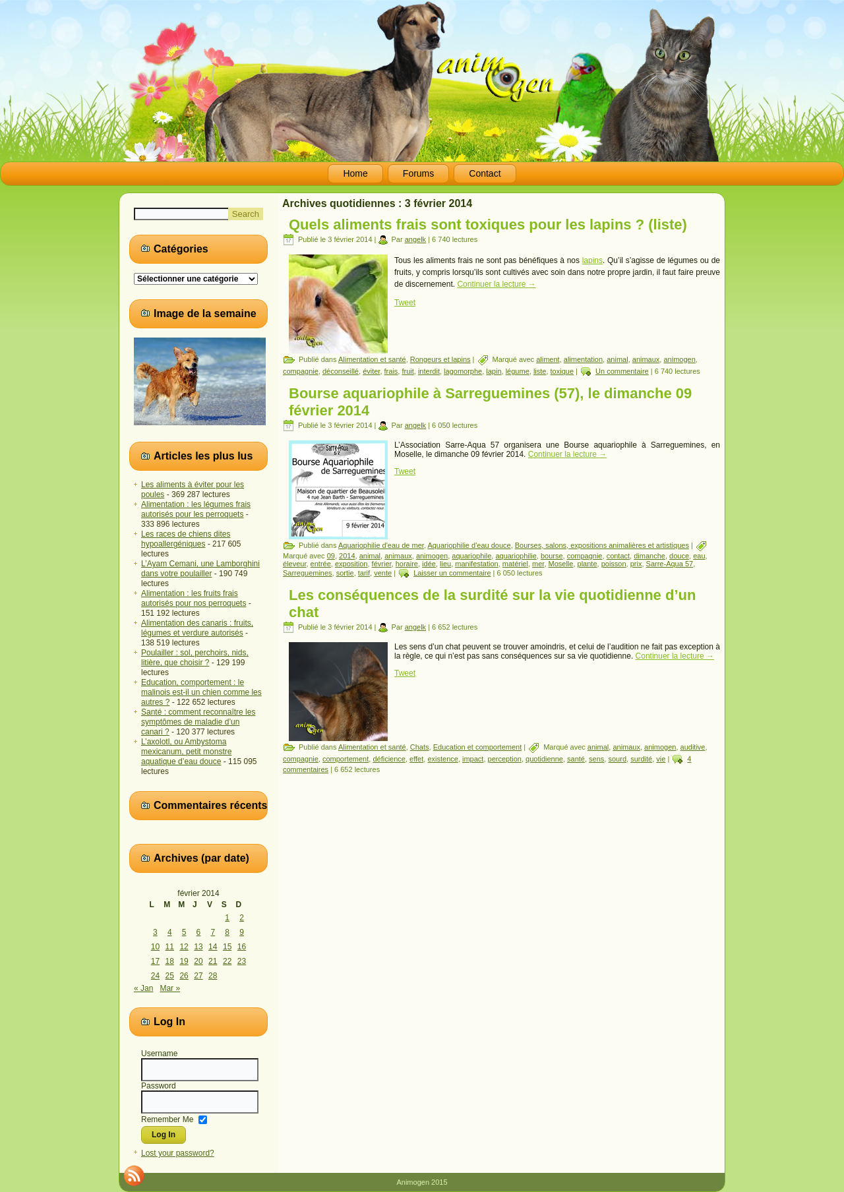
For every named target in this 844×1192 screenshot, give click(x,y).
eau (699, 556)
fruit (407, 371)
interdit (429, 371)
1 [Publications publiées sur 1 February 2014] (227, 917)
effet (416, 759)
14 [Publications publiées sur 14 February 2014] (212, 946)
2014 (347, 556)
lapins (592, 260)
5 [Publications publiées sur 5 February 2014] (184, 932)
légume (517, 371)
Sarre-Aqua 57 (670, 564)
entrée (321, 564)
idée (429, 564)
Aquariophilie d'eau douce (468, 545)
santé (576, 759)
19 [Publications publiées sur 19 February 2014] (183, 961)
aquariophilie (515, 556)
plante (587, 564)
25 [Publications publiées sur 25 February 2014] (170, 975)
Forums (418, 173)
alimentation (583, 359)
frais (391, 371)
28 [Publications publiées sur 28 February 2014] (212, 975)
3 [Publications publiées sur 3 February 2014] (155, 932)
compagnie (300, 371)
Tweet (404, 302)
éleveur (294, 564)
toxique (562, 371)
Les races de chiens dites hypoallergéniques (185, 539)
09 (331, 556)
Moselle (561, 564)
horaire (407, 564)
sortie (345, 573)
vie (660, 759)
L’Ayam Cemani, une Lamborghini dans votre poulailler (200, 568)
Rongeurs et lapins (440, 359)
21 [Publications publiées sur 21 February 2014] (212, 961)
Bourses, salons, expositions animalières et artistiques (602, 545)
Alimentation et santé (372, 359)
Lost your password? (177, 1153)
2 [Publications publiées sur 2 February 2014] (241, 917)
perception (505, 759)
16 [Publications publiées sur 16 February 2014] (241, 946)
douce (679, 556)
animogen (679, 359)
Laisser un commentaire (452, 573)
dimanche (649, 556)
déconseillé (340, 371)
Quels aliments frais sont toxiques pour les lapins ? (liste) (488, 224)
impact (472, 759)
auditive (693, 747)
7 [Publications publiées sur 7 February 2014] (212, 932)
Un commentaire (622, 371)
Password (158, 1085)
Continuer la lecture (496, 284)
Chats (419, 747)
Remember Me (167, 1118)
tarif (364, 573)
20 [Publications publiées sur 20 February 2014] (198, 961)
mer (538, 564)
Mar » (170, 988)
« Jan (143, 988)
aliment (547, 359)
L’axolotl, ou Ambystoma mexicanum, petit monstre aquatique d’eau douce (186, 751)
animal (617, 359)
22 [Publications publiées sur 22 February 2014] (227, 961)
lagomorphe (463, 371)
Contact (484, 173)
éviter (371, 371)
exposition (351, 564)
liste (540, 371)
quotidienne (544, 759)
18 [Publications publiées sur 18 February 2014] (170, 961)
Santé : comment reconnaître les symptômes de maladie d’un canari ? (198, 721)
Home (355, 173)
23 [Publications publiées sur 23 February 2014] (241, 961)
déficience (389, 759)
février (382, 564)
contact (618, 556)
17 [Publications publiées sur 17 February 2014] (155, 961)
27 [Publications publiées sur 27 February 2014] (198, 975)
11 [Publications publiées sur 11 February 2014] (170, 946)
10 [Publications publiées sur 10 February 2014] (155, 946)
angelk (415, 239)
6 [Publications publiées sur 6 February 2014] (198, 932)
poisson (613, 564)
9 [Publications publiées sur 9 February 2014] (241, 932)
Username (159, 1053)
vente (383, 573)
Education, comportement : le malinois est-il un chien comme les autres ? (201, 692)
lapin (493, 371)
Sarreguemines (307, 573)
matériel (515, 564)
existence (442, 759)
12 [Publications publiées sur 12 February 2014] (183, 946)
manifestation (476, 564)
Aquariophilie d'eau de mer (381, 545)
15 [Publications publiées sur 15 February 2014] (227, 946)
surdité (641, 759)
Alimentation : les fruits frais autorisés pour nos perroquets (193, 598)
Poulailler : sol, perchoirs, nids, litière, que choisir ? (195, 657)
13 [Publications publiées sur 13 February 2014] (198, 946)
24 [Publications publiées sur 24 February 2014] (155, 975)
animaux (646, 359)
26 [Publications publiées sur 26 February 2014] (183, 975)
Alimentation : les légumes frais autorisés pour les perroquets (196, 509)
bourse (552, 556)
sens (596, 759)
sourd (617, 759)
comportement (345, 759)
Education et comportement (477, 747)
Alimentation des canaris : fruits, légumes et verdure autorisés (197, 628)
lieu (445, 564)
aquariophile (471, 556)
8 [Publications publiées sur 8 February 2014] (227, 932)
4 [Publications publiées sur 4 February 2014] (169, 932)
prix (636, 564)
